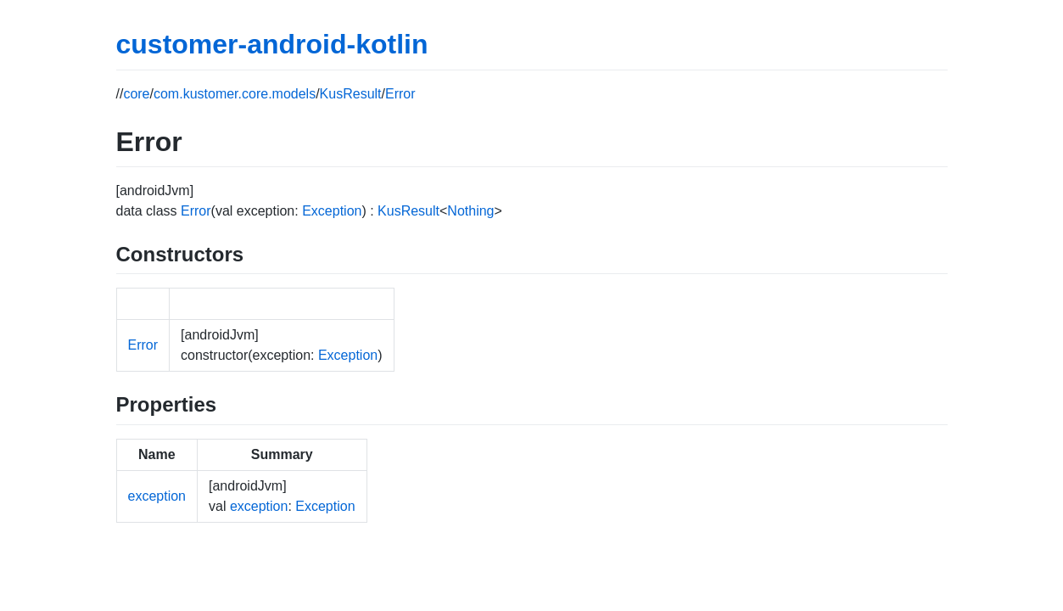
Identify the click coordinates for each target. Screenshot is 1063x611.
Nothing (470, 211)
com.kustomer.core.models (235, 94)
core (136, 94)
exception (157, 496)
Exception (331, 211)
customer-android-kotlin (272, 44)
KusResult (351, 94)
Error (400, 94)
